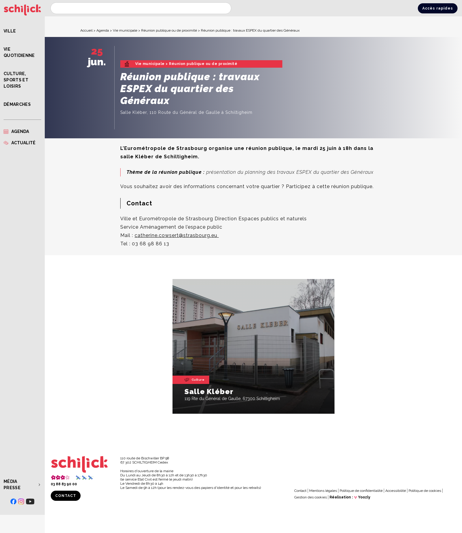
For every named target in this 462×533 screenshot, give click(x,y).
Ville (10, 31)
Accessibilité (395, 491)
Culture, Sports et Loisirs (16, 80)
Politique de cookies (425, 491)
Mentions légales (323, 491)
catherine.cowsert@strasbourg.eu (177, 235)
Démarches (17, 104)
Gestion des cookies (310, 497)
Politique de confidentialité (361, 491)
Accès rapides (437, 8)
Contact (65, 496)
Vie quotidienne (19, 52)
